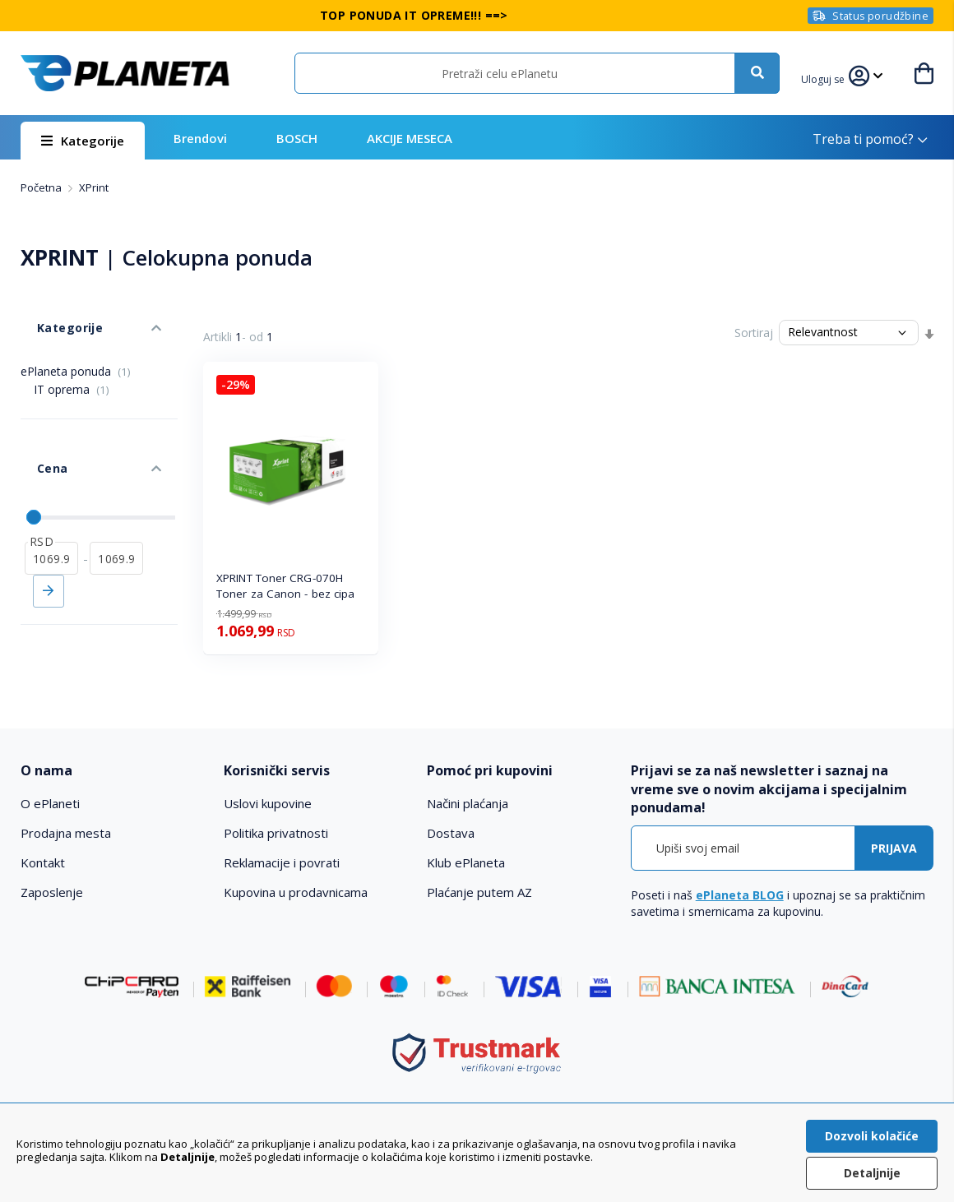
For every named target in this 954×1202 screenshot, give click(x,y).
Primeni (48, 535)
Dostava (451, 833)
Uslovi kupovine (268, 803)
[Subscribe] (893, 848)
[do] (116, 502)
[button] (832, 77)
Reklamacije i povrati (282, 862)
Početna (42, 187)
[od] (51, 502)
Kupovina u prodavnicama (296, 892)
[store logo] (125, 73)
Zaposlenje (52, 892)
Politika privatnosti (276, 833)
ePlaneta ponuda (76, 346)
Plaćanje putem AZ (479, 892)
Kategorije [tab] (52, 311)
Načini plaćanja (467, 803)
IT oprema (71, 364)
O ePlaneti (50, 803)
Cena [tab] (35, 428)
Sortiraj (753, 332)
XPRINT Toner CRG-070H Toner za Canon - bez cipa (285, 586)
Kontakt (43, 862)
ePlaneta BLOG (740, 895)
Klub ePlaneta (466, 862)
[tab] (113, 770)
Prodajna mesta (66, 833)
